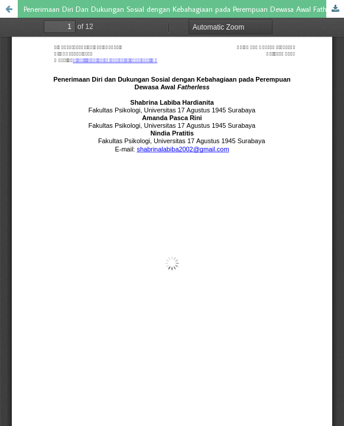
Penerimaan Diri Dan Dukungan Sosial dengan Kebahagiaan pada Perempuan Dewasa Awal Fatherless (184, 9)
